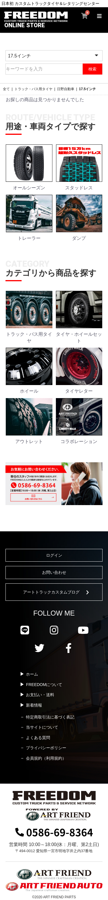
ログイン (54, 555)
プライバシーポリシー (46, 747)
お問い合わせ (54, 572)
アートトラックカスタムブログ (51, 592)
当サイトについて (42, 727)
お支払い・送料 (40, 694)
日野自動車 (65, 89)
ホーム (32, 674)
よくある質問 (38, 737)
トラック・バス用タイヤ (33, 89)
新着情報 (34, 705)
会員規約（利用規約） (46, 758)
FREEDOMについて (44, 684)
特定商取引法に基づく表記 (50, 717)
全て (6, 89)
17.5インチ (87, 89)
